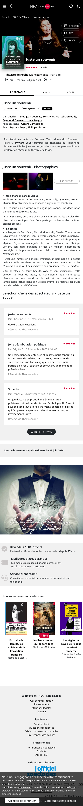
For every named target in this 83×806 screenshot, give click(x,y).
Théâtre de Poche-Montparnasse (26, 75)
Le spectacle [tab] (17, 92)
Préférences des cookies (41, 734)
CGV (27, 731)
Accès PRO (41, 754)
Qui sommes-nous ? (41, 700)
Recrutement (41, 704)
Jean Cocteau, (34, 116)
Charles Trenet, (16, 116)
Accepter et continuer (22, 801)
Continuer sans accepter (60, 801)
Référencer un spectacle (42, 747)
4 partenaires (24, 787)
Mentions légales (41, 707)
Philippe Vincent (37, 127)
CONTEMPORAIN (11, 108)
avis (68, 33)
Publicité (41, 751)
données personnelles (45, 731)
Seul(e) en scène (31, 108)
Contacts (41, 711)
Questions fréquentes (41, 727)
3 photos (71, 25)
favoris (71, 40)
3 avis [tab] (46, 92)
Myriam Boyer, (18, 127)
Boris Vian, (49, 116)
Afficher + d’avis (41, 431)
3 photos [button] (66, 181)
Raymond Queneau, (14, 120)
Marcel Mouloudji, (66, 116)
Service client (41, 724)
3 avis (44, 67)
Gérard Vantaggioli (32, 123)
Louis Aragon (34, 120)
